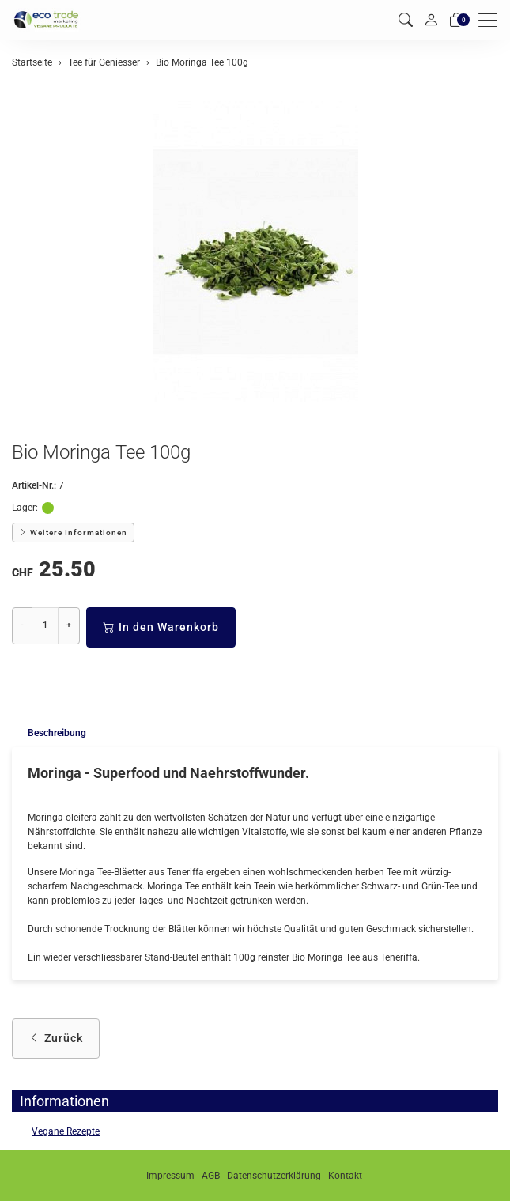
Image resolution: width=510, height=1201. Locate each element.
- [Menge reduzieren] (22, 625)
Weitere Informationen (73, 532)
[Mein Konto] (431, 19)
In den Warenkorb (161, 627)
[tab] (49, 733)
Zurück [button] (55, 1038)
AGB (211, 1175)
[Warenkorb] (456, 20)
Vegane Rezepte (66, 1131)
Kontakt (345, 1175)
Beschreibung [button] (57, 732)
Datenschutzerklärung (274, 1175)
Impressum (170, 1175)
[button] (406, 20)
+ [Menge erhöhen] (68, 625)
